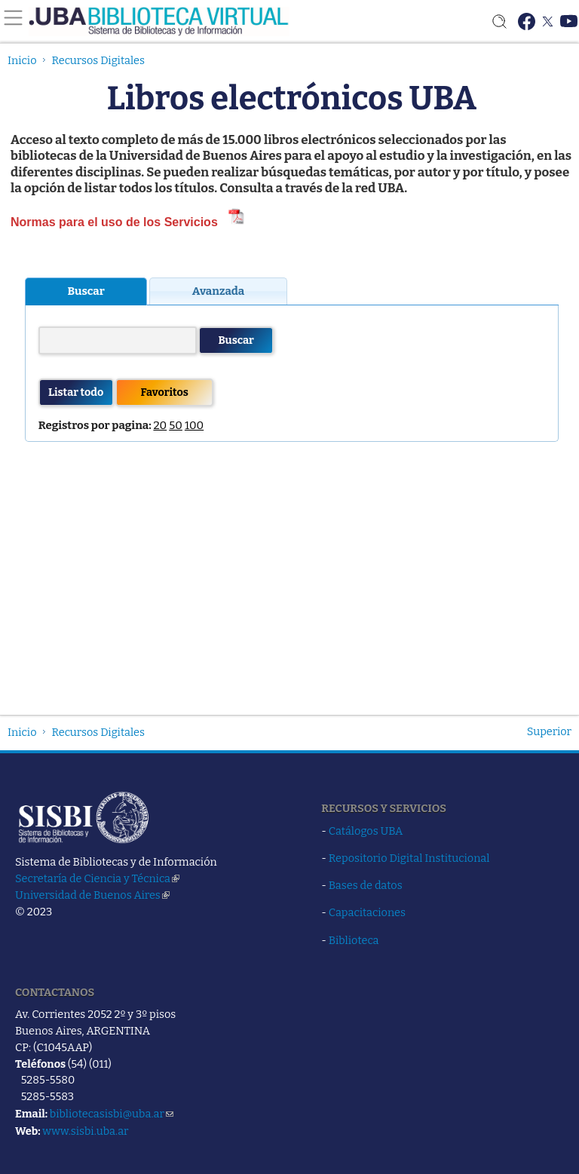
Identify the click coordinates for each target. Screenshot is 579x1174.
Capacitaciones (367, 912)
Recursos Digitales (98, 60)
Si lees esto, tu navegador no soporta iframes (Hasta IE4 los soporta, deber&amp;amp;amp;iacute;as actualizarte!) (292, 473)
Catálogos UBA (366, 831)
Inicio (22, 60)
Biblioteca (354, 940)
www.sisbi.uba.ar (85, 1131)
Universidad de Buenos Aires (92, 895)
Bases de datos (366, 885)
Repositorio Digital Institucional (409, 858)
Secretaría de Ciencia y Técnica (97, 878)
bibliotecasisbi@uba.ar (111, 1113)
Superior (549, 731)
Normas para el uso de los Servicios (118, 222)
